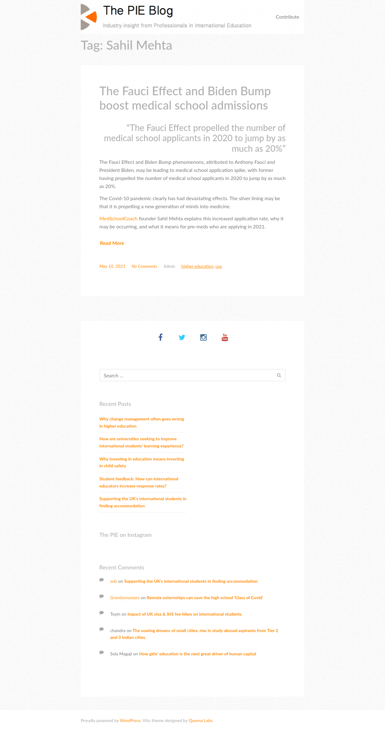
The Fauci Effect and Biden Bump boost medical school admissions (185, 97)
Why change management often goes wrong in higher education (141, 422)
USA (218, 266)
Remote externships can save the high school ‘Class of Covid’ (205, 597)
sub (113, 581)
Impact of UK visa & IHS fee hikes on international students (185, 614)
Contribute (287, 17)
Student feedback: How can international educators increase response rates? (138, 482)
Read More (112, 243)
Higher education (197, 266)
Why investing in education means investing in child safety (141, 462)
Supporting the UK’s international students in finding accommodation (142, 502)
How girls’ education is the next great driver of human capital (197, 653)
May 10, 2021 (112, 266)
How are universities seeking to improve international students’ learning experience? (141, 442)
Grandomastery (125, 597)
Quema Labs (200, 720)
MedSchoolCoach (118, 218)
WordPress (130, 720)
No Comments (144, 266)
